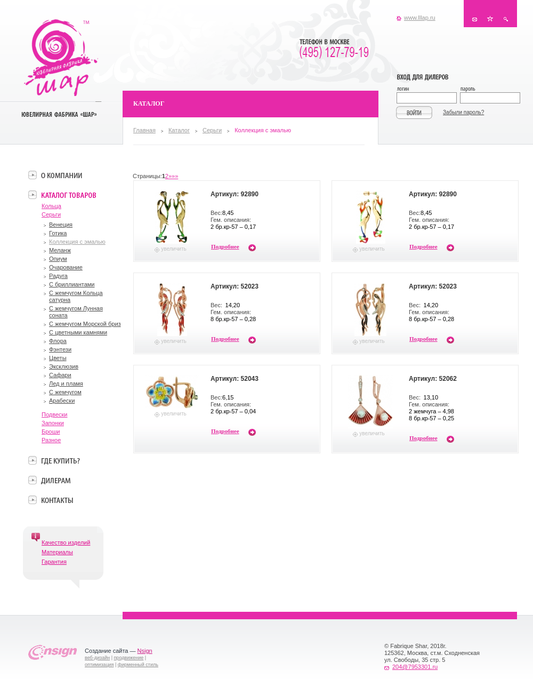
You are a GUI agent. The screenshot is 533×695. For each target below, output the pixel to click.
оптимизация (99, 664)
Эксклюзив (63, 366)
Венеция (60, 224)
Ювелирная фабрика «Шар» (61, 57)
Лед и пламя (66, 383)
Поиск (505, 19)
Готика (58, 233)
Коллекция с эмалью (77, 241)
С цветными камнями (78, 332)
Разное (51, 440)
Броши (51, 431)
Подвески (55, 414)
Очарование (66, 267)
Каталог (179, 130)
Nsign (145, 651)
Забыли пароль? (463, 112)
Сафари (60, 375)
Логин (428, 89)
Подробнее (225, 246)
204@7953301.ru (415, 667)
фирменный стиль (138, 664)
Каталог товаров (68, 194)
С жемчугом (65, 392)
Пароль (489, 89)
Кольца (51, 206)
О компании (61, 175)
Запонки (53, 423)
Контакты (475, 19)
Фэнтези (60, 349)
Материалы (57, 552)
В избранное (490, 19)
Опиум (58, 258)
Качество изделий (66, 542)
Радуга (58, 276)
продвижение (129, 657)
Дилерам (55, 480)
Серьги (212, 130)
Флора (58, 341)
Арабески (62, 400)
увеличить (173, 249)
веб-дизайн (97, 657)
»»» (173, 176)
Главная (144, 130)
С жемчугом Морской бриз (85, 324)
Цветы (58, 358)
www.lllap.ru (419, 17)
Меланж (60, 250)
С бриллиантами (71, 284)
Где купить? (60, 460)
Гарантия (54, 561)
